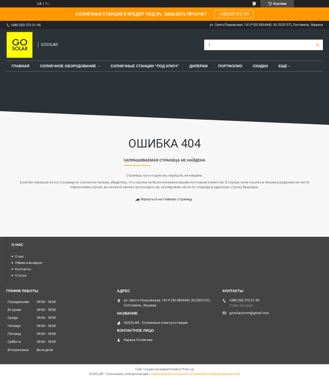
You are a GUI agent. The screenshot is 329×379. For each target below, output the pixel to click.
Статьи (20, 275)
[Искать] (317, 45)
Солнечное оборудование (68, 66)
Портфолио (230, 66)
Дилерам (198, 66)
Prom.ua (188, 369)
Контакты (23, 269)
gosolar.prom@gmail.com (249, 313)
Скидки (260, 66)
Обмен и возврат (29, 263)
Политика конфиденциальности (216, 374)
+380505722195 (233, 14)
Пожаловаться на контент (170, 374)
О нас (19, 256)
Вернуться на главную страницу (166, 199)
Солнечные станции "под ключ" (145, 66)
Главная (21, 66)
